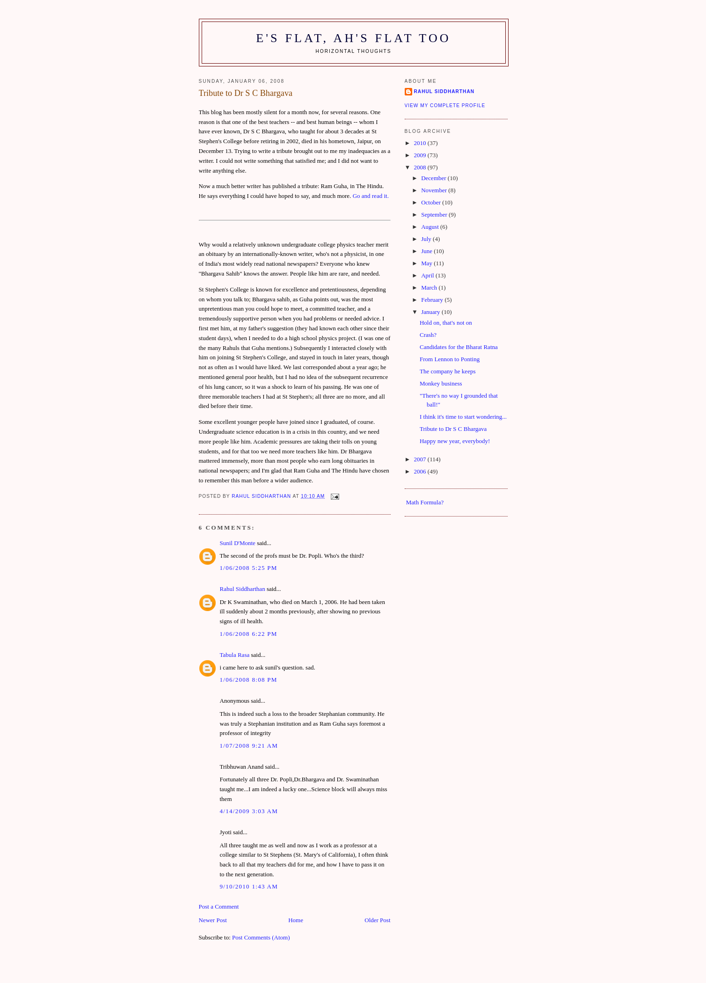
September (435, 214)
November (434, 190)
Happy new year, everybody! (455, 440)
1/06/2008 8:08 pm (248, 679)
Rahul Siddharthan (242, 588)
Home (295, 920)
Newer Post (213, 920)
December (434, 178)
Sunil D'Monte (237, 542)
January (431, 311)
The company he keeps (447, 371)
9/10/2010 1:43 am (249, 886)
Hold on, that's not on (446, 322)
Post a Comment (219, 906)
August (430, 226)
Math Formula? (425, 502)
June (427, 251)
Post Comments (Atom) (261, 937)
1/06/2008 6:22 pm (248, 633)
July (427, 238)
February (432, 299)
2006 (421, 471)
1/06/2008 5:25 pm (248, 567)
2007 (421, 459)
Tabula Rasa (235, 654)
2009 (421, 155)
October (431, 202)
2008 (421, 167)
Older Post (377, 920)
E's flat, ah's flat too (353, 38)
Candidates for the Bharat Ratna (459, 346)
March (429, 287)
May (427, 263)
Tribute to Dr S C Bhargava (453, 428)
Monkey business (441, 383)
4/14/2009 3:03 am (249, 811)
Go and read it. (371, 195)
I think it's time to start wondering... (463, 416)
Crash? (428, 334)
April (428, 275)
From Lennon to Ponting (450, 359)
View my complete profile (445, 105)
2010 (421, 142)
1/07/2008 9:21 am (249, 745)
